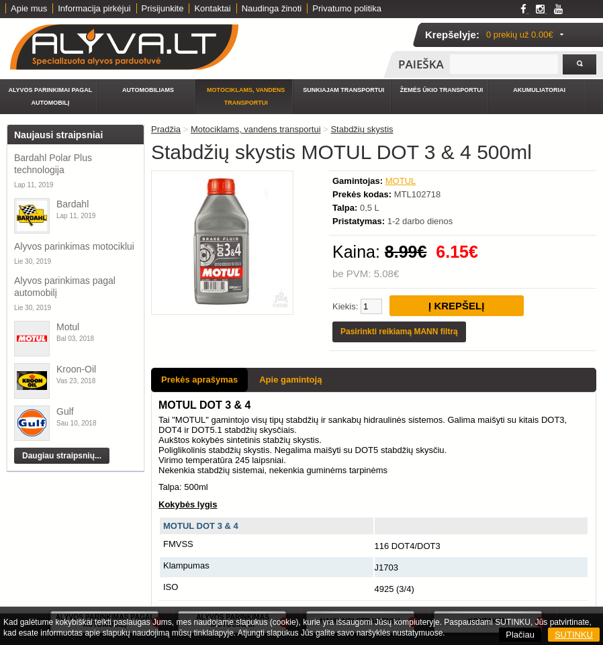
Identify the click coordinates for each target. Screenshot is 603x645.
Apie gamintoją (290, 380)
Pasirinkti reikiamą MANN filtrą (399, 331)
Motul (67, 326)
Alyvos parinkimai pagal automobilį (50, 96)
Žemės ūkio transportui (441, 90)
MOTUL (400, 181)
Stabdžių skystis (361, 129)
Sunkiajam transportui (343, 90)
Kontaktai (212, 8)
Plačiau (520, 635)
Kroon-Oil (76, 369)
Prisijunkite (163, 8)
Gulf (65, 411)
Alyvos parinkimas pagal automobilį (64, 286)
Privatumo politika (346, 8)
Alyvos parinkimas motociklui (74, 246)
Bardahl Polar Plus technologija (53, 163)
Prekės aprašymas (199, 380)
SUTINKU (574, 635)
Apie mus (29, 8)
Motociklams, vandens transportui (246, 96)
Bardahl (72, 204)
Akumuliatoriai (539, 90)
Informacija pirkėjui (94, 8)
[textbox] (504, 64)
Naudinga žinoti (272, 8)
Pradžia (166, 129)
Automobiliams (148, 90)
